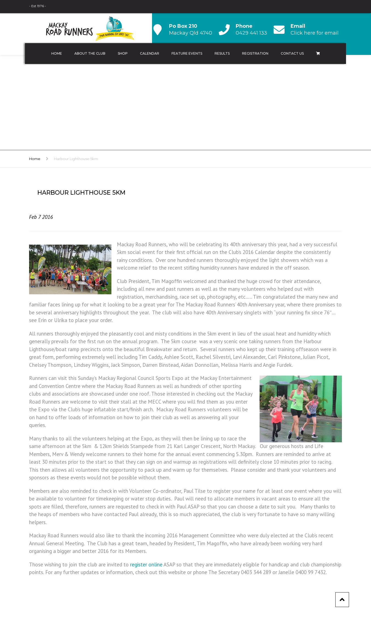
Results (222, 53)
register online (146, 564)
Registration (255, 53)
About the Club (89, 53)
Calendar (149, 53)
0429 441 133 (251, 33)
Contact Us (292, 53)
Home (56, 53)
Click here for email (315, 33)
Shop (123, 53)
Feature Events (187, 53)
